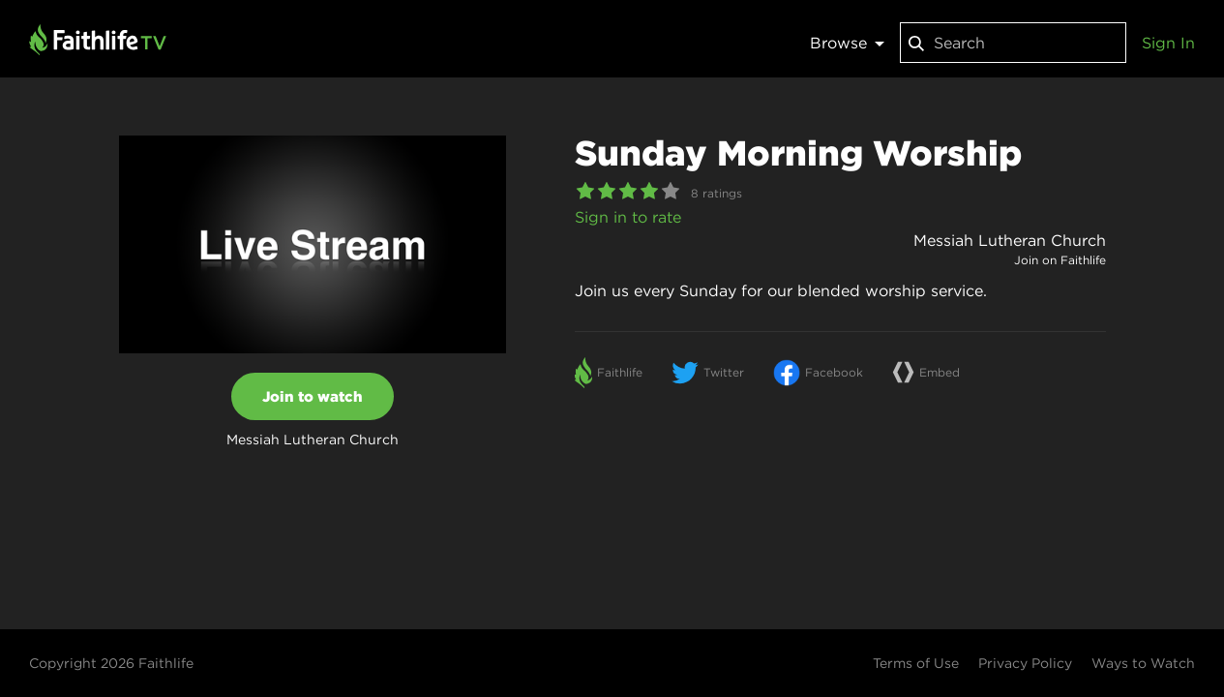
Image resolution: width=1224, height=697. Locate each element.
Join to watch (312, 396)
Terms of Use (916, 663)
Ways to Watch (1143, 663)
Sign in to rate (628, 217)
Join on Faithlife (1060, 260)
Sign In (1168, 42)
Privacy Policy (1025, 663)
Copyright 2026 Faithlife (111, 663)
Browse (847, 42)
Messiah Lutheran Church (1009, 240)
